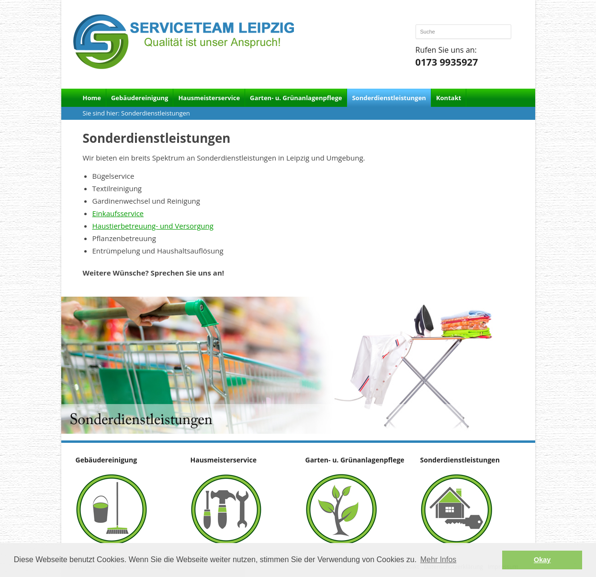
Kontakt (448, 97)
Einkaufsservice (118, 213)
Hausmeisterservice (209, 97)
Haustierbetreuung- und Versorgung (153, 226)
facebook (506, 16)
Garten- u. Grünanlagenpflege (296, 97)
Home (92, 97)
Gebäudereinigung (139, 97)
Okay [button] (542, 560)
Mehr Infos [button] (438, 559)
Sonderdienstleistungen (389, 97)
